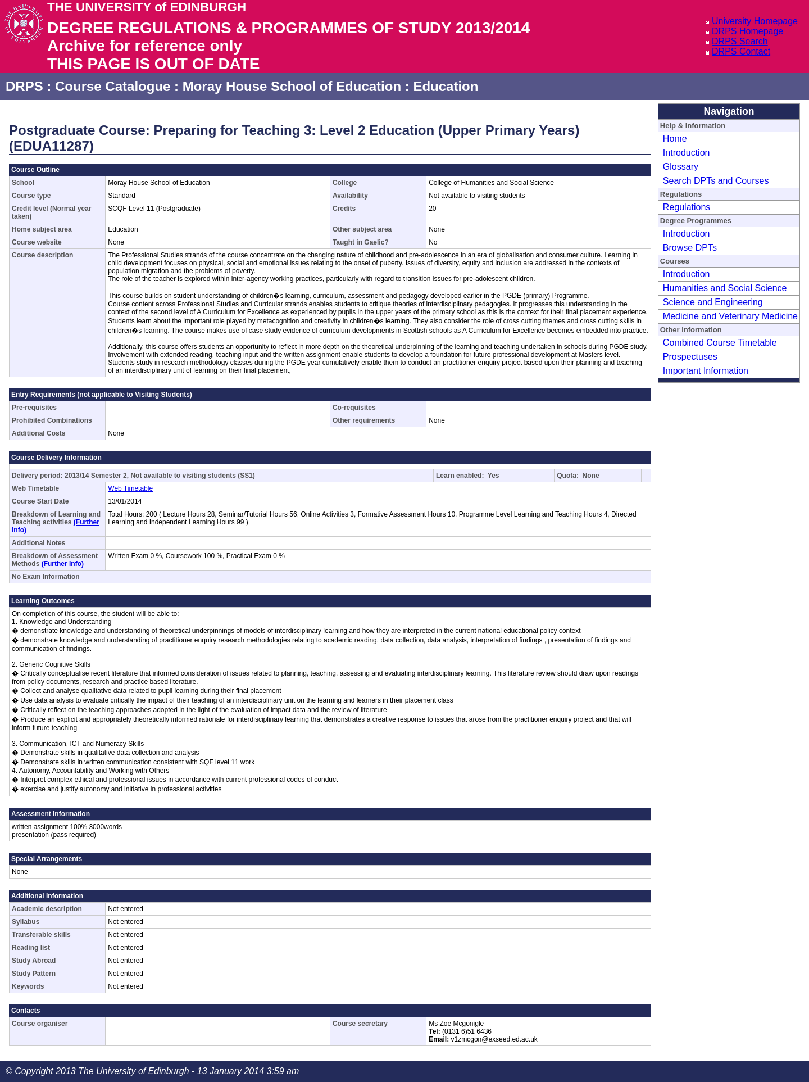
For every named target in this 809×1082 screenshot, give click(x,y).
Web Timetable (130, 488)
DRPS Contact (741, 51)
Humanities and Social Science (725, 288)
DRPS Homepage (747, 31)
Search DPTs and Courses (716, 180)
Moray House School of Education (292, 86)
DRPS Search (740, 41)
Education (445, 86)
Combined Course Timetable (720, 342)
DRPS (24, 86)
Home (675, 138)
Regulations (687, 207)
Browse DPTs (690, 247)
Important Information (705, 370)
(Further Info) (63, 564)
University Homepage (755, 21)
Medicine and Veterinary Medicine (730, 316)
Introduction (686, 152)
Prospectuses (690, 356)
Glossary (680, 166)
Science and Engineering (713, 302)
